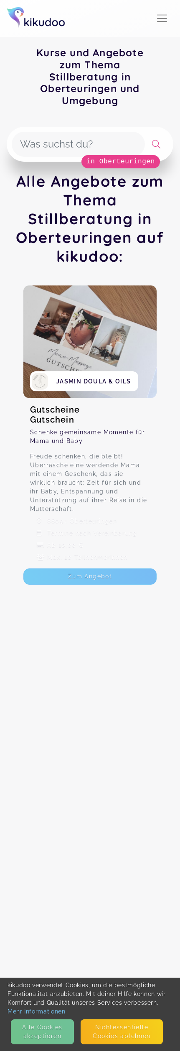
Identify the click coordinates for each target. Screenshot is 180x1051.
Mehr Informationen (37, 1011)
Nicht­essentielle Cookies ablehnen (121, 1031)
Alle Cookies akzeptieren (42, 1031)
